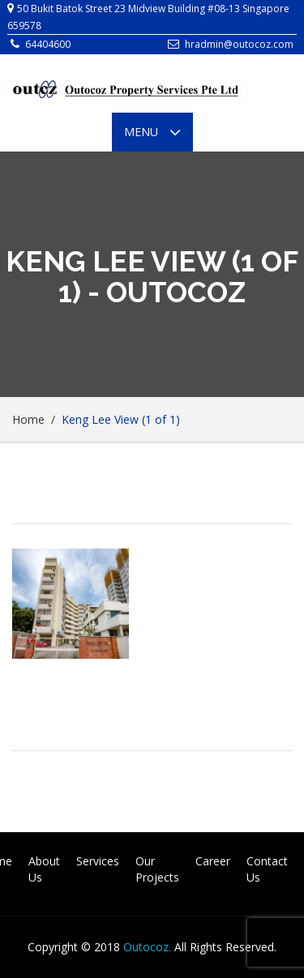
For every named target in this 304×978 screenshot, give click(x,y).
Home (28, 419)
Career (212, 861)
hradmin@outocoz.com (239, 44)
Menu (158, 132)
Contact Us (267, 869)
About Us (44, 869)
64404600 (48, 44)
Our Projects (157, 869)
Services (97, 861)
